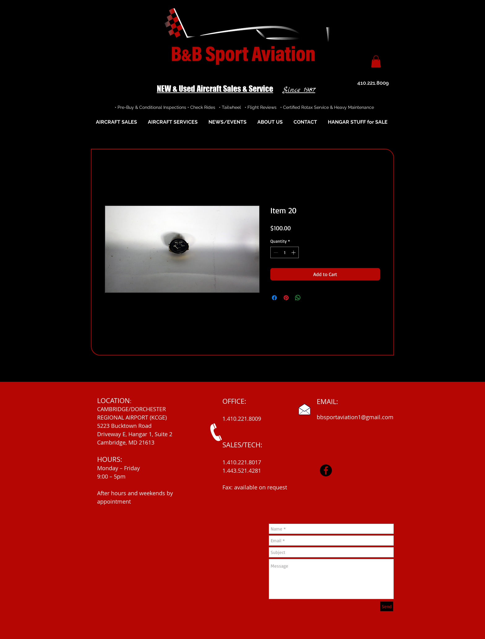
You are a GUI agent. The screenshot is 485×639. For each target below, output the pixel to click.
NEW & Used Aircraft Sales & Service (215, 88)
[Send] (386, 606)
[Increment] (294, 252)
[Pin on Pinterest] (286, 297)
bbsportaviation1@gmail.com (355, 417)
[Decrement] (275, 252)
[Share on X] (309, 297)
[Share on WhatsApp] (298, 297)
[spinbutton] (284, 252)
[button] (376, 61)
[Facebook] (326, 470)
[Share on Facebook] (274, 297)
